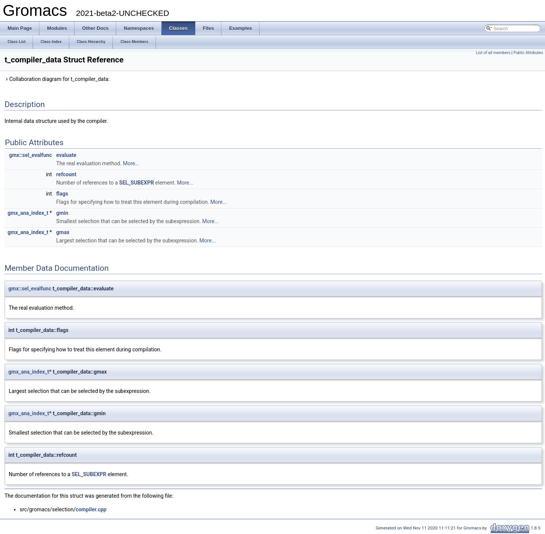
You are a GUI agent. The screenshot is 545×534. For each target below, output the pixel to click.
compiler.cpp (91, 509)
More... (131, 163)
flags (62, 194)
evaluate (66, 155)
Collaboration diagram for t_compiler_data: (57, 79)
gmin (62, 213)
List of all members (493, 52)
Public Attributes (528, 52)
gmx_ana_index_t (28, 213)
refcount (66, 174)
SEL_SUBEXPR (136, 183)
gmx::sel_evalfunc (30, 155)
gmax (63, 232)
